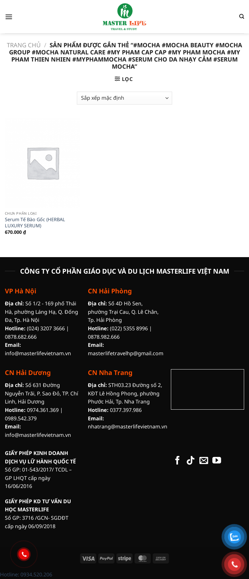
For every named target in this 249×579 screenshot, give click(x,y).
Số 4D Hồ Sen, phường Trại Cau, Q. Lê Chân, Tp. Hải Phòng (123, 312)
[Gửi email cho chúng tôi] (203, 461)
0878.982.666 (104, 336)
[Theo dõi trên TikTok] (190, 461)
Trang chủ (24, 45)
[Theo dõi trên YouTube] (216, 461)
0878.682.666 (21, 336)
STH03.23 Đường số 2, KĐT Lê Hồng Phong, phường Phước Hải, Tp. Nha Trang (125, 393)
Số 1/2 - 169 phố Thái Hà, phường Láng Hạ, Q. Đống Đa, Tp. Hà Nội (41, 312)
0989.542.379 (21, 418)
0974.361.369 (43, 410)
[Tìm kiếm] (241, 16)
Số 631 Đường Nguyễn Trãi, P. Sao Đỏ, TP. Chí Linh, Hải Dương (41, 393)
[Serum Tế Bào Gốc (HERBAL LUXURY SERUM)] (42, 163)
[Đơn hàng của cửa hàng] (124, 98)
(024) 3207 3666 (46, 328)
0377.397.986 (126, 410)
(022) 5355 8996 (129, 328)
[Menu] (9, 17)
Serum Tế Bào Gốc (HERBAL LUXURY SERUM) (35, 223)
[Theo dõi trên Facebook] (177, 461)
